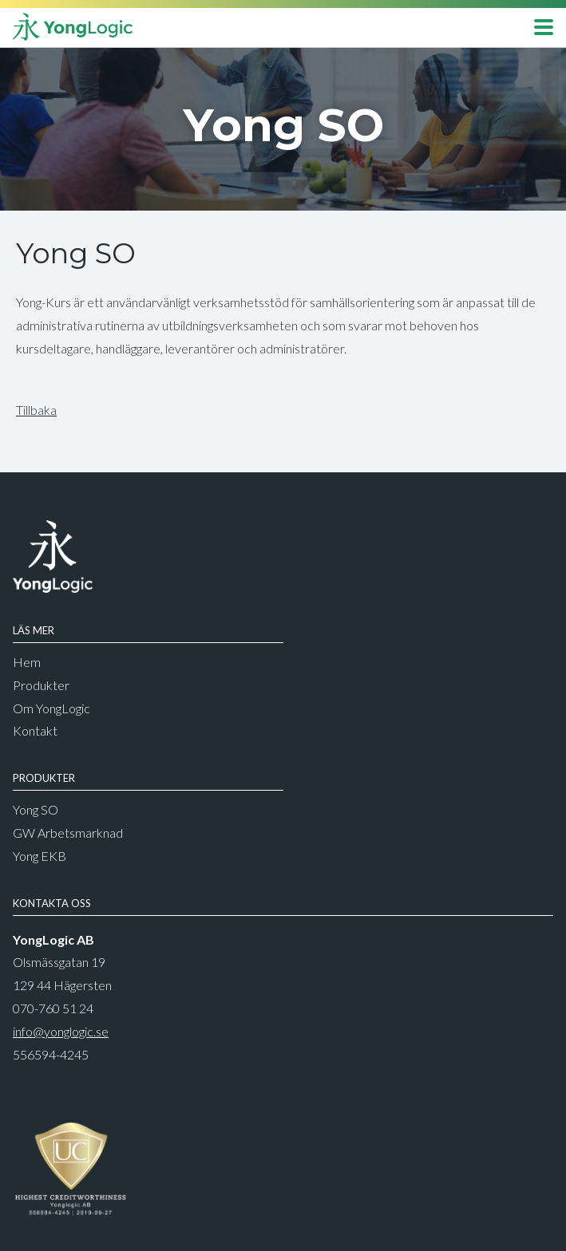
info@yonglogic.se (61, 1031)
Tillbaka (36, 409)
